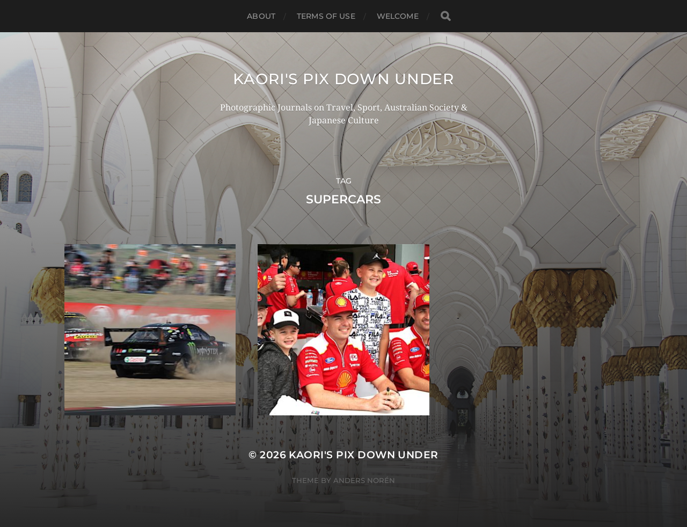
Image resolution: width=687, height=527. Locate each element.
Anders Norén (364, 480)
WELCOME (398, 16)
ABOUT (261, 16)
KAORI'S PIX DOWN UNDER (343, 79)
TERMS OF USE (326, 16)
